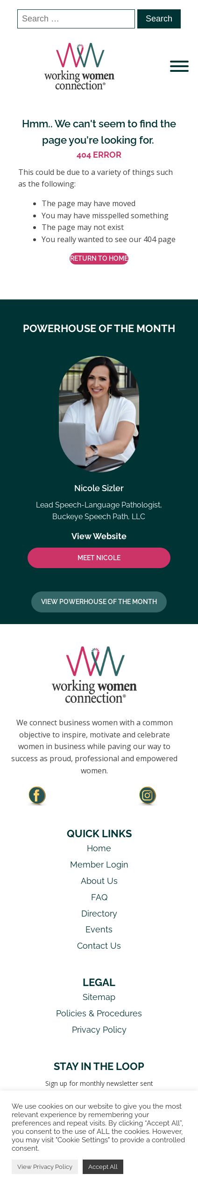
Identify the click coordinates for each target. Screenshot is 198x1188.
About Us (99, 881)
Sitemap (99, 997)
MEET (99, 558)
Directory (99, 913)
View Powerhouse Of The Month (99, 601)
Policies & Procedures (99, 1013)
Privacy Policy (99, 1030)
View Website (99, 536)
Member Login (99, 864)
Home (99, 848)
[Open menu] (179, 66)
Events (99, 929)
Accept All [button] (103, 1166)
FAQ (99, 897)
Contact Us (99, 946)
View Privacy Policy (44, 1166)
